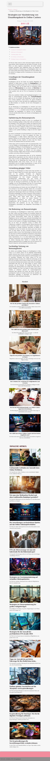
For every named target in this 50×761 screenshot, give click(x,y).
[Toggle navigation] (10, 4)
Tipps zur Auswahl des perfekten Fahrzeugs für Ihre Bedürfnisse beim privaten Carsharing (22, 661)
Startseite (10, 9)
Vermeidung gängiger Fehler (16, 54)
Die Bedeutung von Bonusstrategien (17, 57)
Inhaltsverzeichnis (14, 47)
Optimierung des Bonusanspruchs (16, 52)
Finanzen (15, 9)
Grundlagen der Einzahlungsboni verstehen (18, 50)
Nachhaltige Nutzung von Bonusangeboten (18, 59)
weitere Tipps (18, 110)
